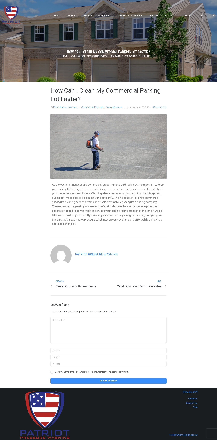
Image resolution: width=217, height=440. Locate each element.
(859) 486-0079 (190, 392)
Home (65, 56)
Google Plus (191, 403)
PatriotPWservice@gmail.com (183, 435)
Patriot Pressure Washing (65, 107)
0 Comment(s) (159, 107)
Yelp (195, 407)
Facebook (192, 398)
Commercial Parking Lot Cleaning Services (89, 56)
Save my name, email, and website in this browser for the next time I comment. (91, 372)
